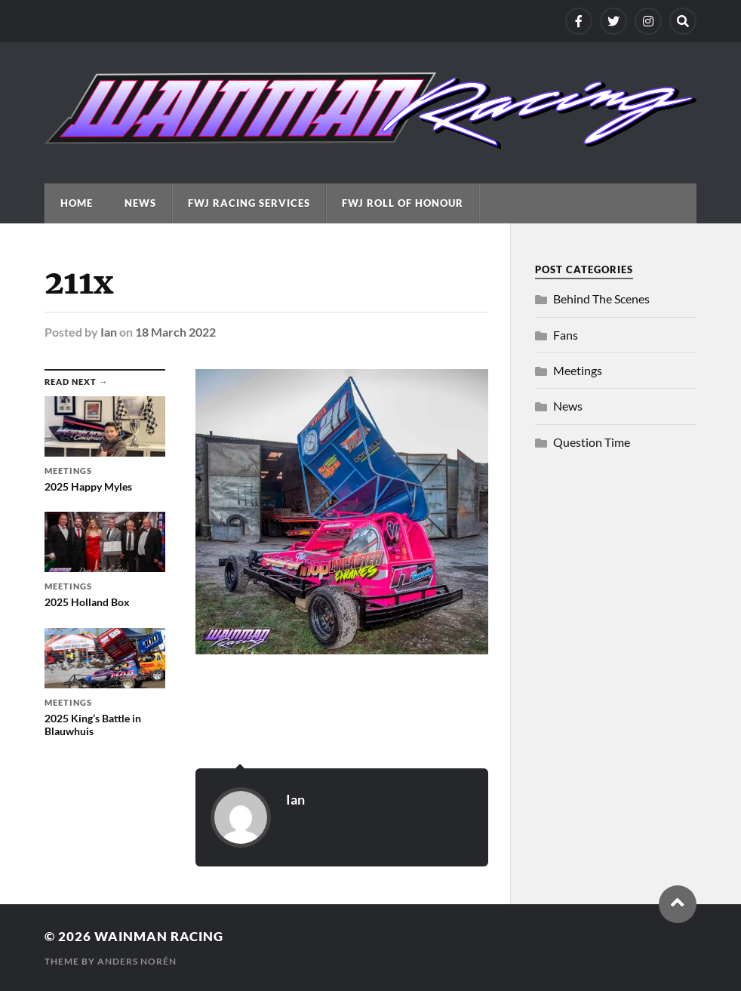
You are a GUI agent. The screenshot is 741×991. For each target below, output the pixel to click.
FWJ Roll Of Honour (402, 203)
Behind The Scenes (601, 298)
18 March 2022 (175, 332)
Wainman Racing (158, 936)
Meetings (577, 370)
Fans (565, 335)
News (140, 203)
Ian (108, 332)
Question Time (591, 442)
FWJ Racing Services (249, 203)
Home (76, 203)
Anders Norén (137, 961)
